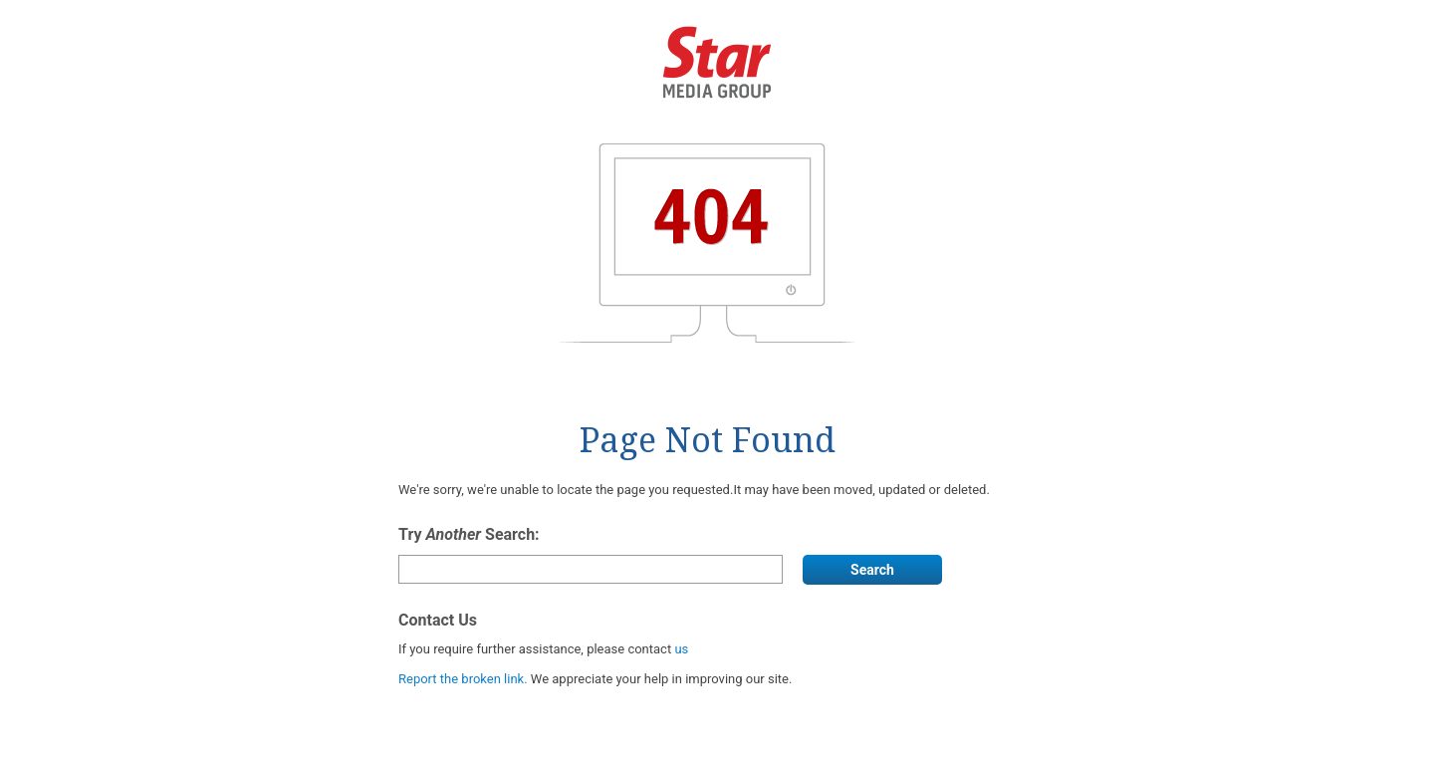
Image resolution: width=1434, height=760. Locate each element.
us (681, 648)
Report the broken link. (464, 678)
